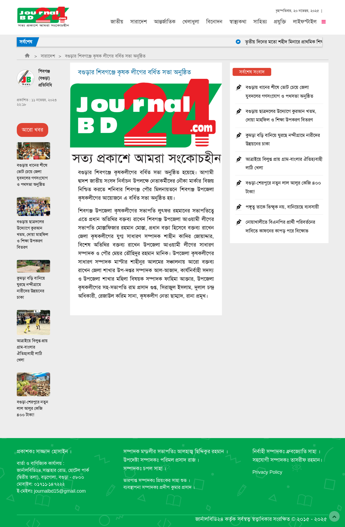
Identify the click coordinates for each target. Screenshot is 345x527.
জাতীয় (117, 21)
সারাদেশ (138, 21)
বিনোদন (214, 21)
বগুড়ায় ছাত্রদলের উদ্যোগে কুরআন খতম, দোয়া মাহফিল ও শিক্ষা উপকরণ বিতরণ (32, 234)
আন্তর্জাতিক (165, 21)
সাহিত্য (260, 21)
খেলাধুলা (190, 21)
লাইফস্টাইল (304, 21)
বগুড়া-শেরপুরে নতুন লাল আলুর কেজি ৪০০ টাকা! (32, 408)
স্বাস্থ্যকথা (237, 21)
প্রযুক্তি (280, 21)
